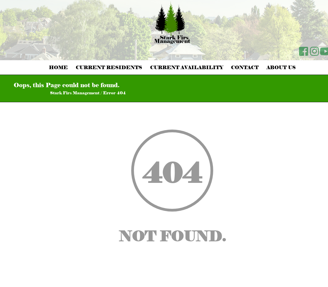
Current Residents (109, 68)
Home (58, 68)
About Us (281, 68)
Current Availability (186, 68)
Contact (245, 68)
